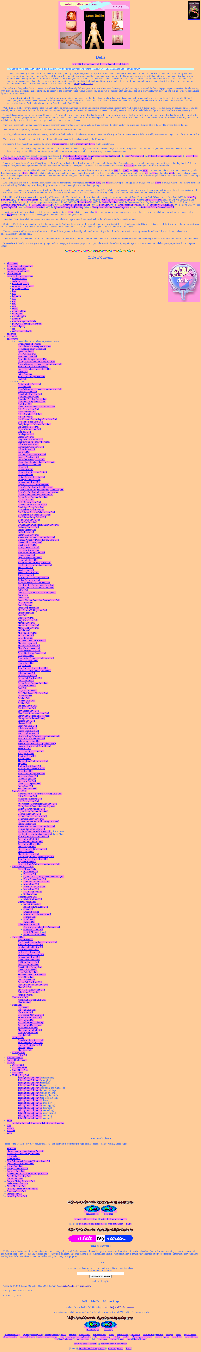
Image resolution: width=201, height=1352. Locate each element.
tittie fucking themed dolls (24, 321)
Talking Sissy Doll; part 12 (30, 1105)
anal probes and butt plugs (47, 1337)
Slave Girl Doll (25, 723)
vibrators (159, 1335)
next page (108, 1214)
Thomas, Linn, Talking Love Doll (33, 761)
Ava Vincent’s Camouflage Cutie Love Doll (37, 419)
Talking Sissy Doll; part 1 (29, 1078)
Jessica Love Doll (26, 575)
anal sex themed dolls (22, 331)
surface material (19, 281)
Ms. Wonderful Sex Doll (29, 645)
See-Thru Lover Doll (27, 706)
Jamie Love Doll (25, 567)
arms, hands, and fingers (23, 286)
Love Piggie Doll (25, 1047)
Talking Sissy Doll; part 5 (29, 1088)
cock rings (116, 1337)
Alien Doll (22, 1055)
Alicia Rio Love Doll (27, 391)
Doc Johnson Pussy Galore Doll (32, 349)
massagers (169, 1335)
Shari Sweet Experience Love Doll (33, 713)
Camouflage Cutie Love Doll (31, 447)
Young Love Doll (25, 786)
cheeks (15, 308)
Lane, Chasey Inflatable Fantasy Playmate (37, 592)
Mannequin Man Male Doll (30, 1030)
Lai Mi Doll (23, 590)
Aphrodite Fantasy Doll (11, 205)
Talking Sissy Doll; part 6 (29, 1090)
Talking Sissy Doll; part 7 (29, 1093)
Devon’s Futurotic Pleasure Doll (32, 504)
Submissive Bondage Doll (161, 205)
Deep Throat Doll (26, 499)
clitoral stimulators (10, 1337)
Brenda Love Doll (26, 437)
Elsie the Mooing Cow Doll (30, 1042)
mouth (126, 170)
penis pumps (102, 1339)
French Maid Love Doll (28, 535)
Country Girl (18, 1065)
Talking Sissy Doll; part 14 (30, 1110)
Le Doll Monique (25, 603)
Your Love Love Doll (27, 788)
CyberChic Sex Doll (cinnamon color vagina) (38, 492)
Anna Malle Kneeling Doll (30, 394)
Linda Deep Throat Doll (28, 608)
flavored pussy (18, 326)
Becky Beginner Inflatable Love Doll (34, 424)
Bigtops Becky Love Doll (29, 429)
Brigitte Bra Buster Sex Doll (30, 439)
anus (116, 170)
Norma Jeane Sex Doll (28, 660)
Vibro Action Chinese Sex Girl (31, 768)
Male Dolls (17, 1005)
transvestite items (191, 1337)
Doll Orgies (17, 1072)
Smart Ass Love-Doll (134, 156)
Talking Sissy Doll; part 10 (30, 1100)
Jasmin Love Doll (26, 570)
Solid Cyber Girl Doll (27, 728)
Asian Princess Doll (27, 412)
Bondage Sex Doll (26, 434)
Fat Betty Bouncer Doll (28, 527)
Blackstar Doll (24, 432)
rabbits (63, 1335)
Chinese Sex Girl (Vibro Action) (32, 472)
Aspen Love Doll (25, 417)
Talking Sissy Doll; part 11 (30, 1103)
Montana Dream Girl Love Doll (32, 640)
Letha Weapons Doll (27, 846)
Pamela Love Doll (26, 663)
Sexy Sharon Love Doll (28, 711)
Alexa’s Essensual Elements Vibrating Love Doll (40, 364)
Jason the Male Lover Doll (30, 1017)
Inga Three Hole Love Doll (30, 557)
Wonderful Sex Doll (27, 781)
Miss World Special (30, 200)
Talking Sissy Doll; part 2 (29, 1080)
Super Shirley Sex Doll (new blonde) (34, 746)
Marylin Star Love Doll (28, 625)
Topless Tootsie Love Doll (29, 766)
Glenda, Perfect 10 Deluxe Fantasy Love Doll (38, 540)
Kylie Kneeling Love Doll (81, 158)
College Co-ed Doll (153, 200)
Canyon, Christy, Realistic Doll (32, 454)
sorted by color (37, 1335)
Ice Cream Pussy (19, 1067)
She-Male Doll (24, 1002)
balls (95, 1337)
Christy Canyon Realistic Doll (31, 477)
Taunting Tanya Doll (27, 756)
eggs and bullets (190, 1335)
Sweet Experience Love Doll (31, 751)
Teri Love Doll (24, 758)
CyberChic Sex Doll (27, 354)
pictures (10, 1128)
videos (129, 1339)
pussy (135, 170)
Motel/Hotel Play (20, 1070)
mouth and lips (19, 311)
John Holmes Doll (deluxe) (30, 1025)
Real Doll (104, 64)
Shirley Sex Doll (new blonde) (31, 718)
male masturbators (82, 1339)
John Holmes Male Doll (28, 839)
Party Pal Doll (24, 1035)
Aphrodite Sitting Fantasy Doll (32, 401)
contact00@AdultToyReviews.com (75, 1286)
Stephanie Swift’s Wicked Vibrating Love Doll (39, 736)
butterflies (72, 1335)
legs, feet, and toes (20, 288)
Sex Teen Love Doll (27, 708)
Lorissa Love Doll (110, 202)
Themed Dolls (18, 937)
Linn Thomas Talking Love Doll (32, 610)
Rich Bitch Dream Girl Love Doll (33, 693)
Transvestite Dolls (20, 997)
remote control (84, 1335)
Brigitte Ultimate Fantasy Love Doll (34, 442)
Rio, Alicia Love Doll (27, 690)
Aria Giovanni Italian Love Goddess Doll (36, 406)
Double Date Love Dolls (29, 520)
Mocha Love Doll (26, 635)
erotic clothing (177, 1337)
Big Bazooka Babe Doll (28, 427)
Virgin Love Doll (25, 771)
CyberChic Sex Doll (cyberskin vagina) (35, 487)
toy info (26, 1335)
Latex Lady (104, 205)
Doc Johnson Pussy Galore (75, 156)
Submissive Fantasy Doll (29, 741)
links (9, 1125)
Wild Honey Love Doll (28, 776)
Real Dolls (129, 165)
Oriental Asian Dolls (27, 902)
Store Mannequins (15, 1057)
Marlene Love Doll (26, 623)
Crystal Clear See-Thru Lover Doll (33, 484)
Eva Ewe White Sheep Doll (30, 1045)
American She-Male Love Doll (32, 1000)
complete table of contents (85, 1219)
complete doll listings (119, 64)
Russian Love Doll (26, 701)
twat (33, 173)
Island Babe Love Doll (28, 560)
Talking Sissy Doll (20, 1075)
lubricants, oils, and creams (142, 1337)
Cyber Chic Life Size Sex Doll (76, 205)
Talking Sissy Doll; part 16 (30, 1115)
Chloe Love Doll (25, 474)
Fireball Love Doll (26, 532)
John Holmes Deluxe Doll (29, 844)
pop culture (12, 336)
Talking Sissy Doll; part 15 (30, 1113)
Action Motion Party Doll (29, 384)
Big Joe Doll (23, 1007)
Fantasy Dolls (18, 1052)
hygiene (166, 1337)
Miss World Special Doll (29, 648)
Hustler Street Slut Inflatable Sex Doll (118, 200)
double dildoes (122, 1335)
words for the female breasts (25, 1123)
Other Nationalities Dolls (29, 924)
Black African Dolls (27, 869)
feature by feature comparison (20, 276)
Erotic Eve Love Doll (27, 522)
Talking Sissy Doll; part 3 (29, 1083)
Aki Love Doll (24, 386)
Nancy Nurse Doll (26, 655)
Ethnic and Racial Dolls (23, 866)
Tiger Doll (22, 763)
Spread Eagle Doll (38, 158)
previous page (92, 1214)
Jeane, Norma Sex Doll (28, 572)
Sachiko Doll (24, 703)
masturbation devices (85, 144)
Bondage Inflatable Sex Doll (30, 947)
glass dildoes (135, 1335)
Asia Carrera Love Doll (28, 409)
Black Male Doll (30, 871)
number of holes (19, 278)
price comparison (115, 1224)
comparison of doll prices (18, 271)
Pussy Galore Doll (26, 680)
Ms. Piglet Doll (25, 1050)
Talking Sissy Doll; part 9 (29, 1098)
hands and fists (148, 1335)
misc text (11, 1130)
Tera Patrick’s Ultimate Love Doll (33, 366)
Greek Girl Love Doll (27, 545)
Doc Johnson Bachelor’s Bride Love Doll (36, 512)
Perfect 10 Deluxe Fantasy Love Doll (165, 156)
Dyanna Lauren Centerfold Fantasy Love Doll (38, 525)
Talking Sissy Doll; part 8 (29, 1095)
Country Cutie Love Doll (29, 482)
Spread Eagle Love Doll (28, 731)
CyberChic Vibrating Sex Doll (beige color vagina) (41, 489)
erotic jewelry (105, 1337)
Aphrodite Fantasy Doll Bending (68, 207)
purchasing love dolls (16, 268)
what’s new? (12, 263)
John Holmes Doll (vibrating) (31, 1022)
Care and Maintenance (17, 1060)
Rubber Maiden (25, 696)
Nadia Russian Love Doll (29, 650)
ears (14, 303)
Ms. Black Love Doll (27, 643)
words (9, 1120)
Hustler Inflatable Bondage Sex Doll (34, 562)
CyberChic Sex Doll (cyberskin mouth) (35, 494)
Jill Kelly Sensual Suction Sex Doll (33, 577)
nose (14, 306)
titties (145, 170)
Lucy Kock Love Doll (28, 620)
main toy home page (12, 1335)
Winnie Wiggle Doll (27, 778)
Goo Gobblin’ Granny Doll (30, 542)
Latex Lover (23, 597)
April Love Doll (25, 404)
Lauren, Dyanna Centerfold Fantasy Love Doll (39, 600)
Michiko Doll (24, 630)
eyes (14, 301)
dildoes (111, 1335)
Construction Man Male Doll (31, 954)
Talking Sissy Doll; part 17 (30, 1118)
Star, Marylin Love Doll (28, 733)
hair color (16, 296)
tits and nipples (19, 316)
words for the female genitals (51, 1123)
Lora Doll (22, 615)
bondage (126, 1337)
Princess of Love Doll (27, 675)
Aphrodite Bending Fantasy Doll (105, 156)
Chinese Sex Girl (84, 202)
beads (62, 1337)
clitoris (158, 183)
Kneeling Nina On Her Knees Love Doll (36, 585)
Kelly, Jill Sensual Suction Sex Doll (34, 582)
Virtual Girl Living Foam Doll (86, 64)
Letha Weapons (25, 374)
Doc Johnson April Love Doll (31, 510)
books (136, 1339)
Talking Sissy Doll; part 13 (30, 1108)
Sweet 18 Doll (24, 748)
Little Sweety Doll (26, 613)
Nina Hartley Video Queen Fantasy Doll (36, 658)
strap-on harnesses (99, 1335)
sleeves (178, 1335)
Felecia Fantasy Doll (27, 530)
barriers (158, 1337)
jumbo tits (16, 319)
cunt (154, 173)
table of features (14, 273)
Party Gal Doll (24, 665)
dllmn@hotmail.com (83, 83)
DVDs (121, 1339)
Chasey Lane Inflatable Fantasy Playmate (110, 207)
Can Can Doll (24, 452)
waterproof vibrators (27, 1337)
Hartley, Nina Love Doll (29, 547)
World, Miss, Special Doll (29, 783)
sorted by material (51, 1335)
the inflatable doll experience (20, 266)
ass (146, 173)
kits (56, 1339)
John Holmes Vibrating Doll (30, 841)
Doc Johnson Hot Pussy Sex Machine (34, 346)
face (14, 298)
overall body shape (20, 283)
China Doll (23, 467)
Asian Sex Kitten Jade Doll (30, 414)
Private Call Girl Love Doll (30, 678)
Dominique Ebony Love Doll (31, 507)
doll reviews (12, 339)
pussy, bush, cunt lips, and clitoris (27, 324)
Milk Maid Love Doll (27, 633)
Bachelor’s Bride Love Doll (30, 422)
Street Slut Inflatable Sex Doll (31, 738)
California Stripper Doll (28, 444)
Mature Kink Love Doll (28, 628)
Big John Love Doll (27, 1010)
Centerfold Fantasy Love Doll (31, 459)
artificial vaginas (59, 144)
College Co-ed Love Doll (29, 479)
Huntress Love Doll (26, 555)
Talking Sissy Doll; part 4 (29, 1085)
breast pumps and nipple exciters (78, 1337)
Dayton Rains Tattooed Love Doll (33, 497)
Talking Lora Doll (26, 753)
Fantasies (11, 1062)
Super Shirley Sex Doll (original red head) (37, 743)
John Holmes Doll (26, 1020)
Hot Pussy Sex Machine (42, 205)
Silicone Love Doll (26, 721)
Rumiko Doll (24, 698)
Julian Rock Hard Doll (28, 1027)
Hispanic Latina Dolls (27, 897)
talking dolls (17, 313)
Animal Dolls (18, 1037)
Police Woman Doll (26, 673)
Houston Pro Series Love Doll (31, 552)
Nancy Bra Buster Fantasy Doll (32, 653)
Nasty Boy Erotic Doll (28, 1032)
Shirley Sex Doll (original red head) (34, 716)
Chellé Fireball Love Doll (29, 464)
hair (14, 293)
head (14, 291)
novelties (113, 1339)
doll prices (11, 334)
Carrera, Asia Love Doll (28, 457)
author (9, 1133)
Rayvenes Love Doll (27, 685)
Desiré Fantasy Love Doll (29, 502)
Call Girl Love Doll (26, 449)
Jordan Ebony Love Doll (29, 580)
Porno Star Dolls (19, 791)
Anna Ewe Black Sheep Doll (31, 1040)
